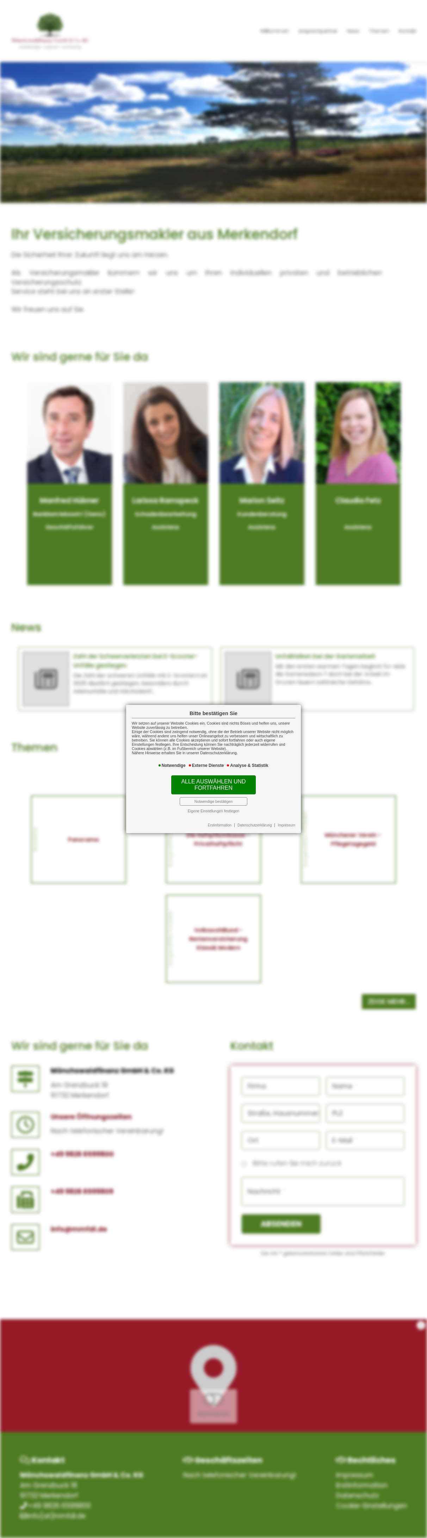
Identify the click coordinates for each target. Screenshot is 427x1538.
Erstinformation (219, 825)
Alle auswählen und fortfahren (213, 785)
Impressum (286, 825)
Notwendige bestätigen (213, 801)
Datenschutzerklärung (254, 825)
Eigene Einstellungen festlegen (213, 811)
